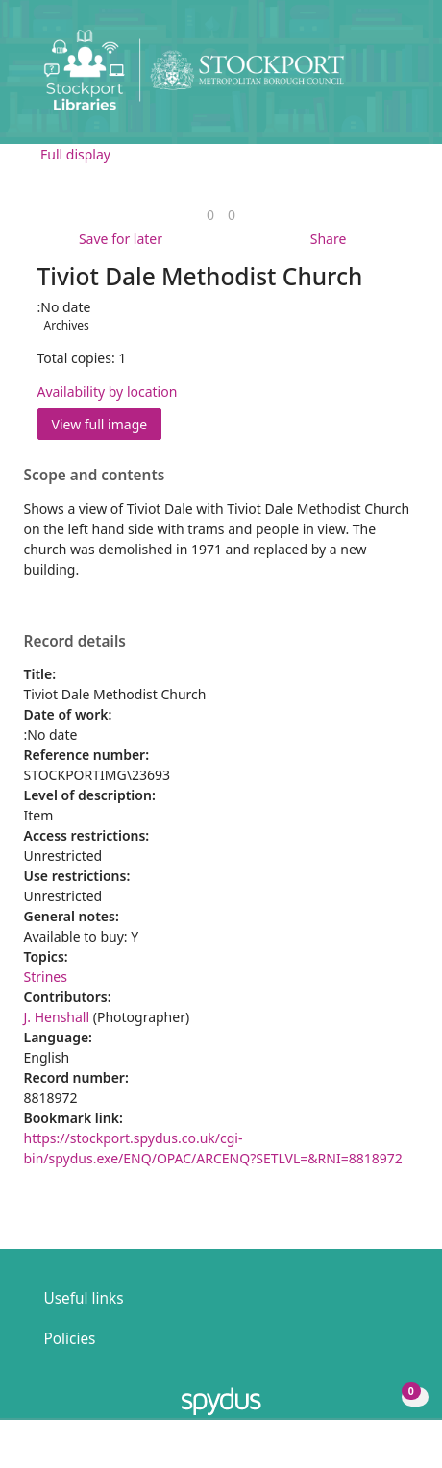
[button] (374, 77)
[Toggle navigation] (398, 77)
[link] (210, 215)
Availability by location (107, 391)
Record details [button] (75, 641)
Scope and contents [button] (94, 475)
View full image (100, 424)
